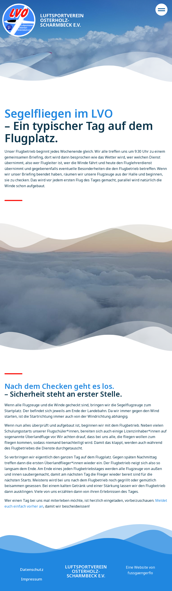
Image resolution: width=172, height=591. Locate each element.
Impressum (31, 579)
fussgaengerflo (140, 572)
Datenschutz (31, 569)
